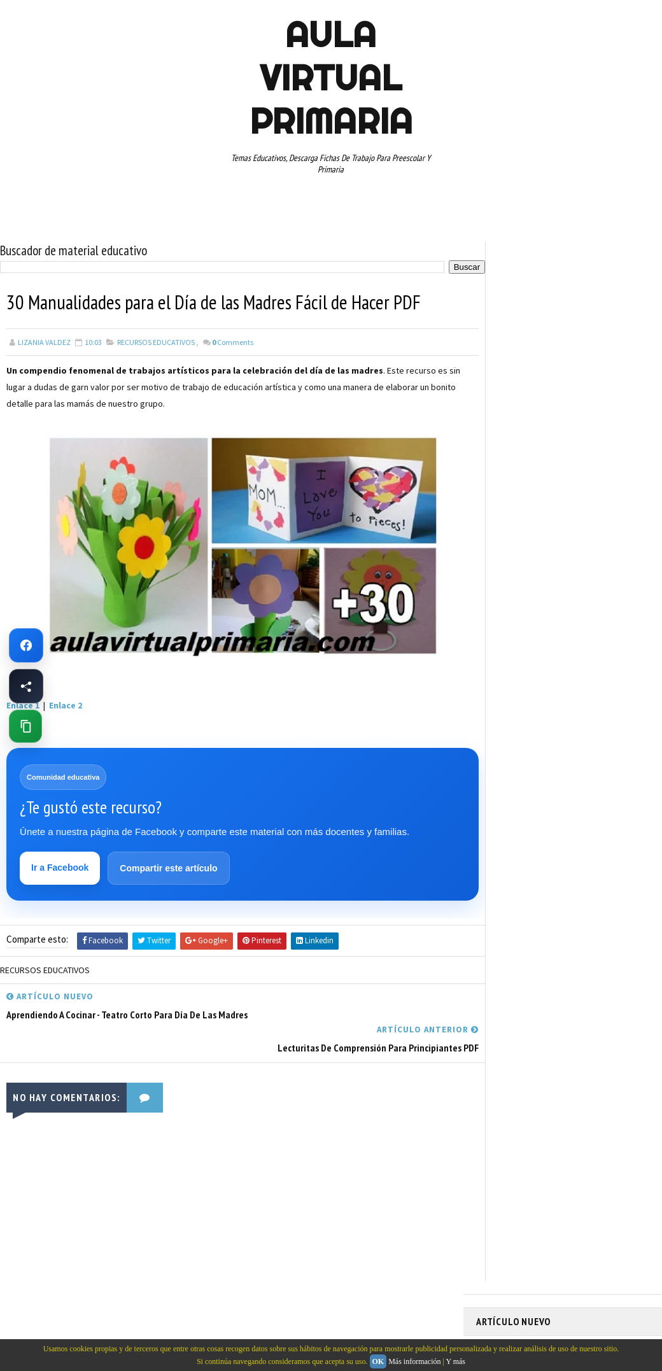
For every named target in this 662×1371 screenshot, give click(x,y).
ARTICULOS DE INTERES (521, 565)
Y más (455, 1361)
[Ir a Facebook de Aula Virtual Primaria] (26, 645)
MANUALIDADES (507, 632)
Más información (414, 1361)
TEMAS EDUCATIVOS (515, 766)
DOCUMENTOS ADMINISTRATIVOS (538, 588)
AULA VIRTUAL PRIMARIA (331, 78)
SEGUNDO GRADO (553, 721)
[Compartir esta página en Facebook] (26, 686)
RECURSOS (500, 699)
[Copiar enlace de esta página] (25, 726)
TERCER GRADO (589, 766)
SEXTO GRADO (505, 744)
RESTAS (495, 721)
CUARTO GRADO (602, 565)
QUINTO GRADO (574, 677)
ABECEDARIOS (505, 543)
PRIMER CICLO (599, 654)
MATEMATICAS (609, 632)
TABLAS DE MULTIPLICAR (585, 744)
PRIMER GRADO (507, 677)
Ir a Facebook (60, 867)
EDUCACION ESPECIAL (517, 610)
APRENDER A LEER (572, 543)
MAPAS (559, 632)
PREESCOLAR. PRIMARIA (521, 654)
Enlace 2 (65, 704)
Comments (232, 341)
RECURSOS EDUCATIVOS (156, 341)
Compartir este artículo (169, 868)
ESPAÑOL (584, 610)
